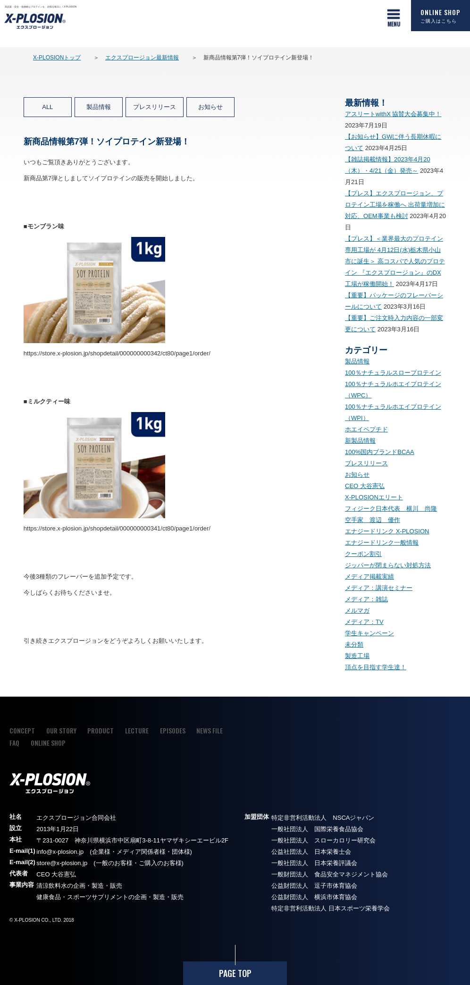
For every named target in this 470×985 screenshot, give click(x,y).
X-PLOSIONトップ (57, 57)
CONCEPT (22, 730)
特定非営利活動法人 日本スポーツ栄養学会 (330, 908)
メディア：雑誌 (366, 599)
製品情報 (98, 106)
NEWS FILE (209, 730)
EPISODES (172, 730)
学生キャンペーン (369, 633)
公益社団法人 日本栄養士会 (311, 851)
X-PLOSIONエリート (374, 497)
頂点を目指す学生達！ (375, 667)
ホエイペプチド (366, 429)
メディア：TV (364, 621)
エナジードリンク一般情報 (382, 542)
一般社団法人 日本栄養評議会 (314, 863)
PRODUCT (100, 730)
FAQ (14, 743)
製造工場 (357, 655)
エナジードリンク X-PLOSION (387, 531)
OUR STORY (61, 730)
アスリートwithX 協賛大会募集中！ (393, 114)
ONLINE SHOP (440, 15)
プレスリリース (154, 106)
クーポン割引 (363, 553)
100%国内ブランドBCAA (379, 451)
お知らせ (210, 106)
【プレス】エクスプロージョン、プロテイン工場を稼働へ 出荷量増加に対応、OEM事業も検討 (395, 204)
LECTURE (137, 730)
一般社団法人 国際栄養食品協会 (317, 829)
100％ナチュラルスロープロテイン (393, 372)
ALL (47, 106)
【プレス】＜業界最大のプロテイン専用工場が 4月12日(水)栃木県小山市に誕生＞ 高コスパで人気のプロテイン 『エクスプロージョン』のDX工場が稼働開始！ (395, 261)
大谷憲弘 (63, 874)
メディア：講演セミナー (378, 587)
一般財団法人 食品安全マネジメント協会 (329, 874)
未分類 (354, 644)
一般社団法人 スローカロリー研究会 (323, 840)
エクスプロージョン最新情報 (142, 57)
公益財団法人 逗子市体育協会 (314, 885)
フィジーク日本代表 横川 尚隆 (391, 508)
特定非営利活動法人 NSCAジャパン (322, 817)
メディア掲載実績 (369, 576)
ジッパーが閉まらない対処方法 (388, 565)
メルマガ (357, 610)
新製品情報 (360, 440)
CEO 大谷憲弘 (365, 485)
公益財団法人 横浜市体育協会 (314, 897)
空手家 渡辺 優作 (372, 519)
